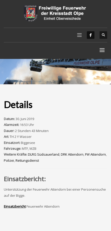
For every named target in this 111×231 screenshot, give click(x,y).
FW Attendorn (95, 154)
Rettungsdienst (27, 160)
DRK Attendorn (72, 154)
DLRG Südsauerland (43, 154)
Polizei (9, 160)
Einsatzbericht (15, 206)
